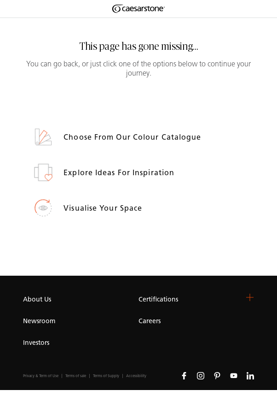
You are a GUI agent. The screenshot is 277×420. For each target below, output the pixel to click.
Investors (36, 343)
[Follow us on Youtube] (233, 375)
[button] (250, 297)
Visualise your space (103, 208)
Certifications (158, 299)
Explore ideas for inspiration (120, 172)
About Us (37, 299)
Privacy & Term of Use (40, 376)
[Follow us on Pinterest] (217, 375)
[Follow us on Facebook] (184, 375)
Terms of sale (75, 376)
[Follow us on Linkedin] (250, 375)
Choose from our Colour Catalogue (133, 137)
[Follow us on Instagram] (200, 375)
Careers (149, 321)
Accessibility (136, 376)
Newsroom (39, 321)
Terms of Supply (106, 376)
